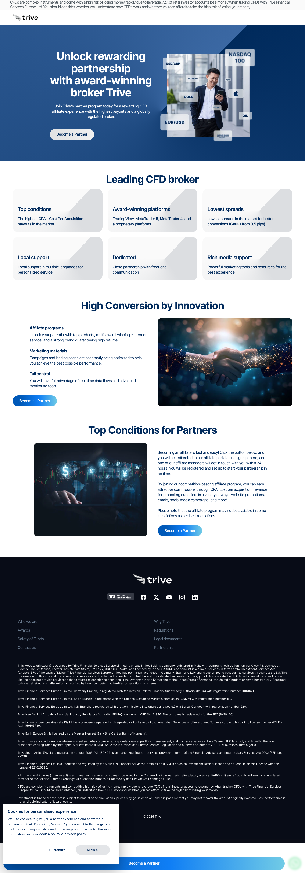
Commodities (39, 636)
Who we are (232, 618)
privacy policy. (75, 834)
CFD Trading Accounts (111, 618)
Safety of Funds (235, 653)
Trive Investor (169, 627)
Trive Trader (167, 618)
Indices (34, 644)
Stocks (33, 618)
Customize (57, 850)
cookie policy (49, 834)
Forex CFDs (37, 627)
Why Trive (230, 627)
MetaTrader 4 (169, 644)
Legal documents (236, 662)
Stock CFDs (37, 653)
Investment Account (109, 627)
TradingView (168, 636)
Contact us (231, 670)
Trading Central (170, 662)
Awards (228, 636)
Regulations (232, 644)
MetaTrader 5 (169, 653)
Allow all (92, 850)
